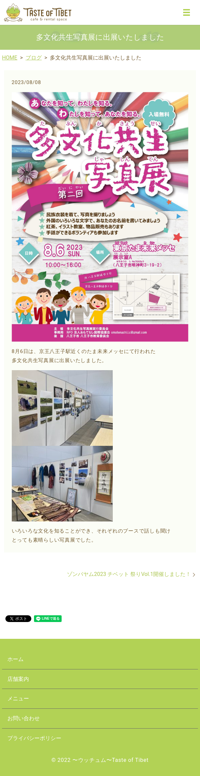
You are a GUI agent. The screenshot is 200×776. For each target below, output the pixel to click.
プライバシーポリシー (34, 738)
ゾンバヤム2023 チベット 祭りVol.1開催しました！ (129, 574)
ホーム (15, 659)
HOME (9, 57)
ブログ (34, 57)
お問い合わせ (23, 718)
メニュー (18, 698)
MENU (186, 12)
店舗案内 (18, 679)
